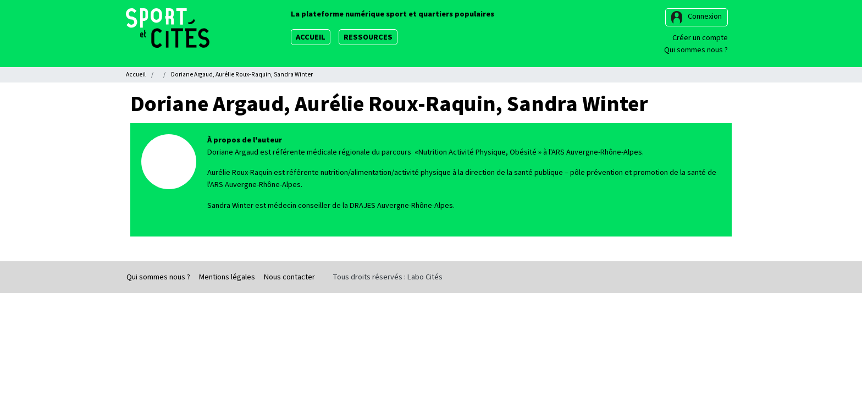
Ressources (368, 37)
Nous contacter (289, 277)
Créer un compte (700, 37)
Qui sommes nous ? (696, 50)
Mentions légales (227, 277)
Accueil (310, 37)
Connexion (705, 16)
